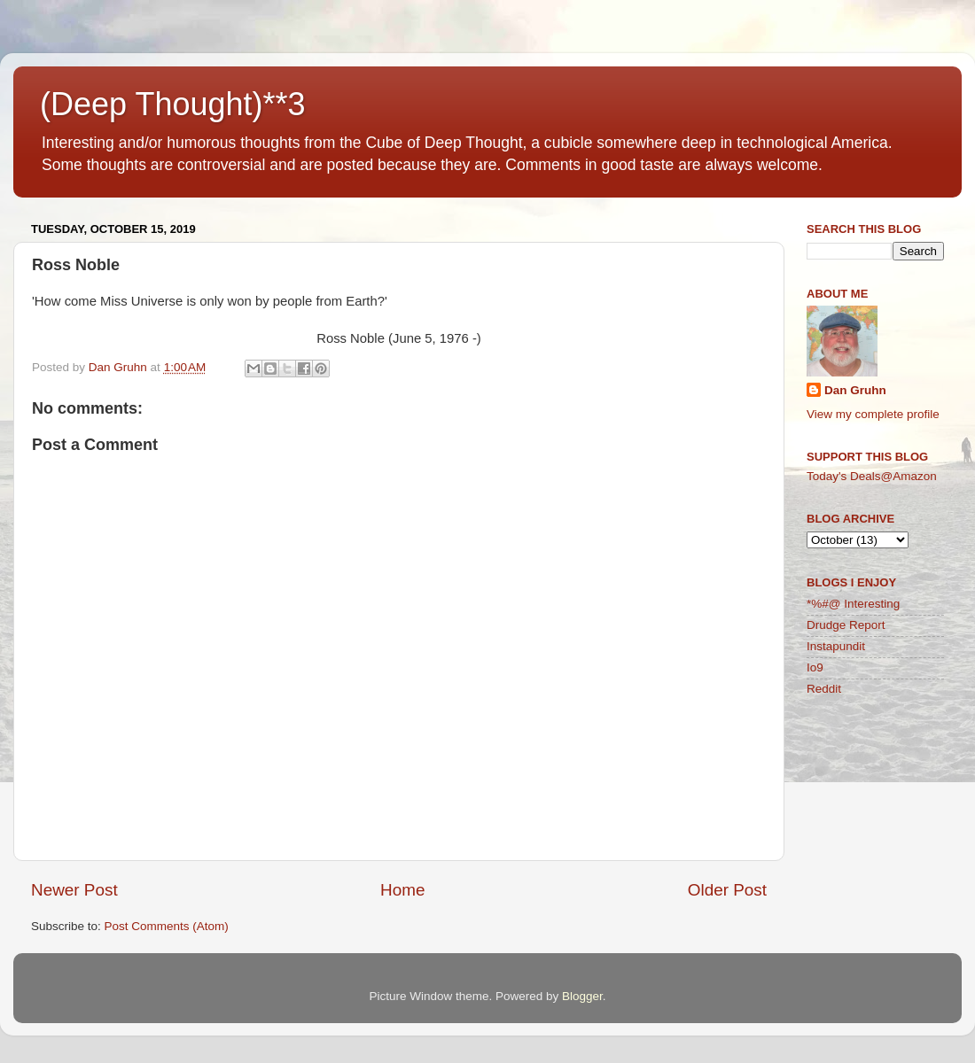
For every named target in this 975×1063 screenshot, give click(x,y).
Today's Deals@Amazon (872, 476)
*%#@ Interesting (853, 603)
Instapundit (836, 646)
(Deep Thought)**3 (173, 104)
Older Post (727, 890)
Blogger (582, 996)
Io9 (815, 667)
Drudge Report (846, 625)
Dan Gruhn (855, 390)
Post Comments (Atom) (167, 926)
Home (402, 890)
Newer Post (74, 890)
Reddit (824, 688)
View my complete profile (873, 414)
